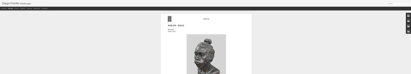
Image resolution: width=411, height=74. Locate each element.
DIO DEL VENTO (216, 44)
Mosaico (22, 8)
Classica (3, 8)
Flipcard (10, 8)
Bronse (200, 44)
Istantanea (36, 8)
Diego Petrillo (216, 41)
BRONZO (207, 44)
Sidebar (29, 8)
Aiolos (195, 44)
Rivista (16, 8)
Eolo (223, 44)
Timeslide (45, 8)
